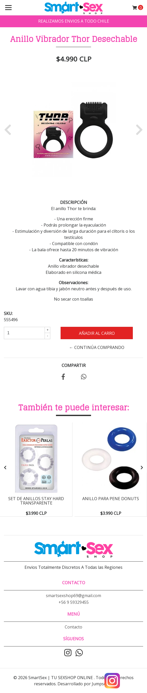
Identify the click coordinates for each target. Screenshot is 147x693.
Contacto (73, 627)
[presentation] (5, 467)
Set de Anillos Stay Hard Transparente (36, 501)
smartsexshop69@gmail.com (73, 595)
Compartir (74, 365)
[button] (9, 129)
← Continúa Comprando (96, 347)
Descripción (73, 202)
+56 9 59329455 (74, 602)
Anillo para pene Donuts (110, 498)
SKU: (8, 313)
